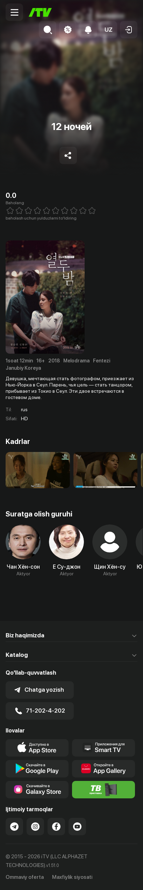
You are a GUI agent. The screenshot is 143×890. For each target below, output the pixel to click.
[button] (108, 29)
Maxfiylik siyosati (72, 877)
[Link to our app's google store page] (37, 768)
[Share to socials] (68, 155)
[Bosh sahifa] (40, 12)
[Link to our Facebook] (56, 826)
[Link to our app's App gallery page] (103, 768)
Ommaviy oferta (25, 877)
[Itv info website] (103, 789)
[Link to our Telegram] (14, 826)
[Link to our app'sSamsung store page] (37, 789)
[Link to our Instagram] (35, 826)
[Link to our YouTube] (77, 826)
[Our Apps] (103, 748)
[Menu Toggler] (14, 12)
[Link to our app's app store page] (37, 748)
